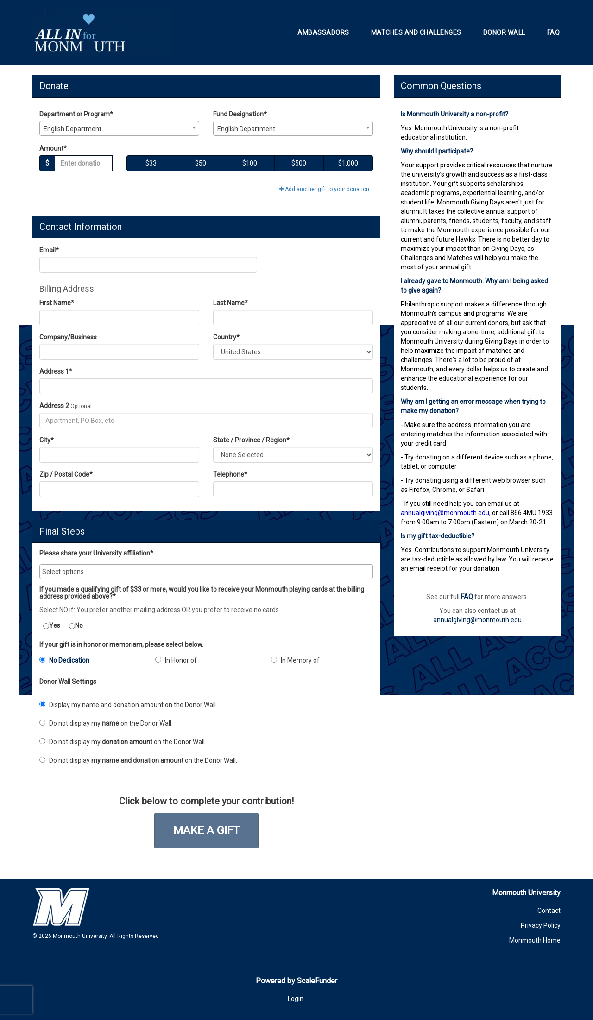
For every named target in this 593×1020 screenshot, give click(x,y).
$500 (298, 163)
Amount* (53, 148)
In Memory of (295, 660)
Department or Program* (76, 114)
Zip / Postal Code (66, 474)
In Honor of (176, 660)
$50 (200, 163)
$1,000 (348, 163)
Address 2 (54, 405)
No (76, 626)
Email (49, 250)
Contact (549, 910)
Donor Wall (504, 32)
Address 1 (55, 371)
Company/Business (68, 337)
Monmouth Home (535, 940)
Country (226, 337)
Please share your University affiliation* (96, 553)
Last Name (230, 302)
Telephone (230, 474)
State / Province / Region (251, 440)
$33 (151, 163)
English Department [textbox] (72, 129)
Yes (51, 626)
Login (295, 998)
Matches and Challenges (416, 32)
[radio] (90, 662)
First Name (56, 302)
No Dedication (64, 660)
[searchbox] (206, 571)
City (46, 440)
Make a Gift (206, 830)
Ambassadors (323, 32)
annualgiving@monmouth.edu (477, 620)
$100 (249, 163)
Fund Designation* (240, 114)
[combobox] (119, 128)
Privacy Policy (541, 925)
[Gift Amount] (84, 163)
